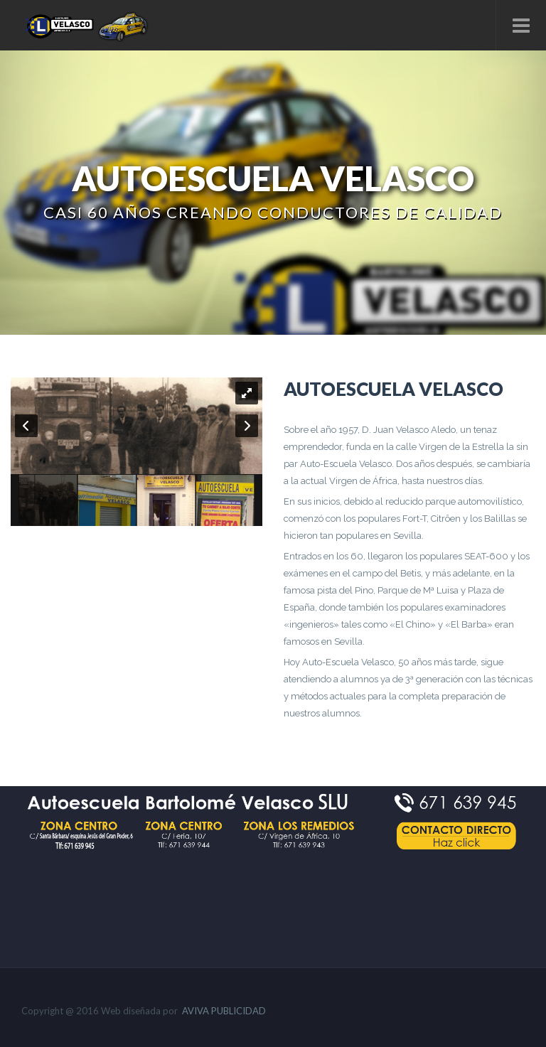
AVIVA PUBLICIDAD (224, 1010)
